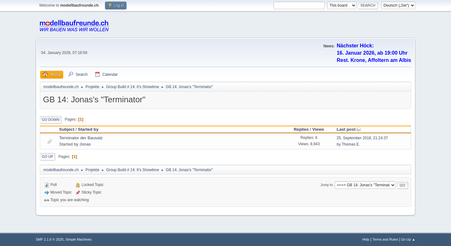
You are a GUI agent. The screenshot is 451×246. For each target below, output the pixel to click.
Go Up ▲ (408, 239)
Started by (88, 129)
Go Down (50, 120)
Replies (301, 129)
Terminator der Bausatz (81, 137)
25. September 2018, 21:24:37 (362, 138)
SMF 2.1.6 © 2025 (50, 239)
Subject (66, 129)
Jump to (326, 185)
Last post (349, 129)
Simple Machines (78, 239)
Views (318, 129)
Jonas (85, 144)
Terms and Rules (385, 239)
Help (365, 239)
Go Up (47, 157)
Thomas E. (351, 144)
